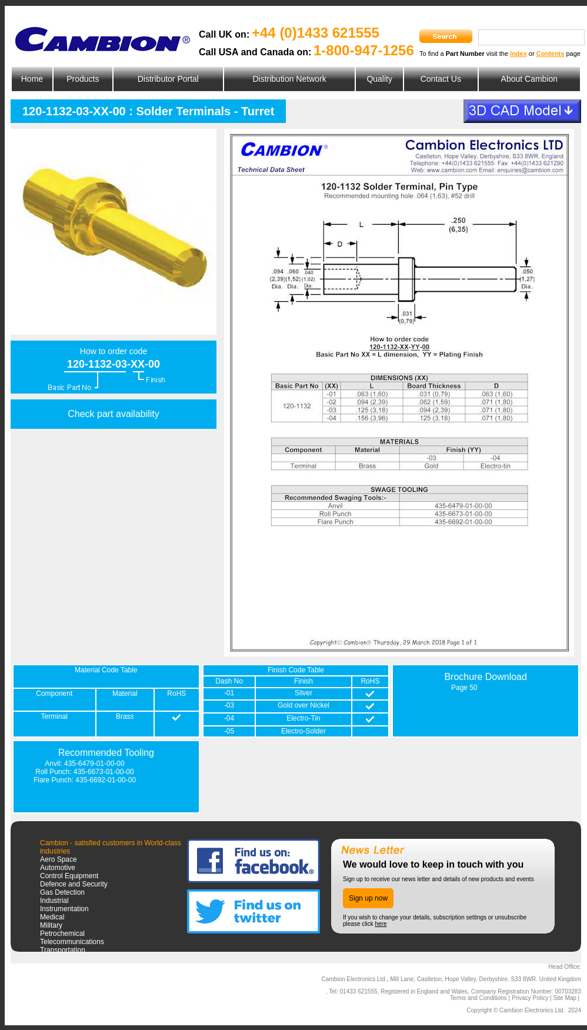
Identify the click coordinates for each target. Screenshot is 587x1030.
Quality (379, 79)
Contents (550, 53)
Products (82, 79)
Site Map (564, 998)
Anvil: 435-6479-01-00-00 (84, 763)
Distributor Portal (168, 79)
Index (518, 53)
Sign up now (368, 898)
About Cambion (529, 79)
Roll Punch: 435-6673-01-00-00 (84, 772)
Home (32, 79)
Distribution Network (289, 79)
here (380, 924)
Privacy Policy (530, 998)
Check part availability (113, 414)
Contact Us (441, 79)
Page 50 (464, 688)
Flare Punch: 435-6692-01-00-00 (85, 780)
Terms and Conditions (478, 998)
